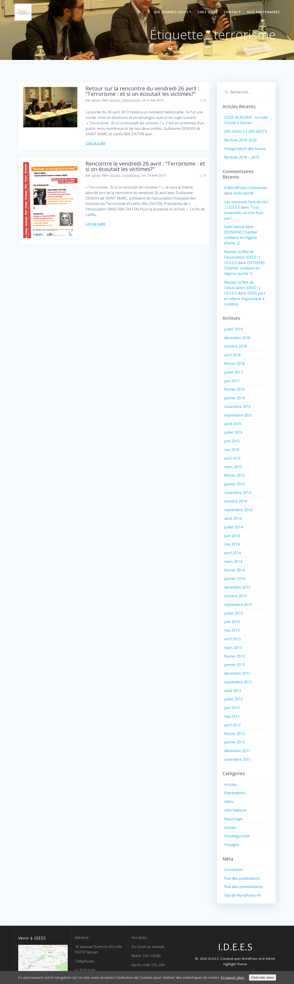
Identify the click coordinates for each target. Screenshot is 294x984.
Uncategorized (236, 835)
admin (95, 100)
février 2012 (234, 733)
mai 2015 (231, 449)
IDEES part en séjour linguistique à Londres (244, 299)
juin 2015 (232, 440)
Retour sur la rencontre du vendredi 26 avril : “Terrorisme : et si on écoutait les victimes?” (142, 91)
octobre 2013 (235, 595)
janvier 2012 (234, 742)
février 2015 (234, 475)
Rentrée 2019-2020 (240, 140)
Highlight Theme (235, 964)
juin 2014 (232, 535)
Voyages (231, 844)
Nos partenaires (263, 12)
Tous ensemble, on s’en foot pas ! (243, 213)
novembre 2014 (237, 492)
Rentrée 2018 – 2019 (241, 157)
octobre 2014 (235, 501)
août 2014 (232, 518)
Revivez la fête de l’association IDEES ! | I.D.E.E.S (242, 257)
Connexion (233, 869)
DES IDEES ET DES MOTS (245, 131)
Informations (235, 810)
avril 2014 (232, 552)
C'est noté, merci (265, 977)
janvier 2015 (234, 484)
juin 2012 (232, 707)
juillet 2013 (233, 613)
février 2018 (234, 363)
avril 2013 (232, 638)
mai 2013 (231, 630)
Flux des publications (242, 878)
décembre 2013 (237, 587)
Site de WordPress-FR (242, 895)
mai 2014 (231, 544)
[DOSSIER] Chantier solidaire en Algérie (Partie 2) (241, 238)
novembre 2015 (237, 406)
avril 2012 (232, 725)
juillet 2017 (233, 372)
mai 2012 (231, 716)
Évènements (131, 100)
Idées (228, 801)
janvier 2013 (234, 664)
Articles (115, 100)
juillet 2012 (233, 699)
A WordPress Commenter (246, 187)
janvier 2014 (234, 578)
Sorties (230, 827)
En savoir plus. (235, 977)
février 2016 (234, 389)
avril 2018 (232, 354)
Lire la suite (95, 143)
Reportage (233, 818)
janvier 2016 (234, 397)
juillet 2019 (233, 329)
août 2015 (232, 423)
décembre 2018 (237, 337)
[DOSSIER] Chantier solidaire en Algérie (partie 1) (244, 268)
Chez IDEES (208, 12)
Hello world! (243, 193)
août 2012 (232, 690)
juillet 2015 (233, 432)
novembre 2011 (237, 759)
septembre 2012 (238, 681)
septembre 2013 (238, 604)
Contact (232, 12)
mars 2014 (233, 561)
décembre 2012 (237, 673)
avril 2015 (232, 458)
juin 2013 (232, 621)
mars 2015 (233, 466)
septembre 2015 (238, 415)
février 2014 (234, 570)
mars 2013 (233, 647)
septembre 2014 (238, 509)
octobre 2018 (235, 346)
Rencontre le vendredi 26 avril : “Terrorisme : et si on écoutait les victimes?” (145, 166)
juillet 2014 (233, 527)
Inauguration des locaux (245, 148)
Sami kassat (234, 226)
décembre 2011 (237, 750)
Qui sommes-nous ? (172, 12)
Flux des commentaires (243, 886)
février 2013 (234, 656)
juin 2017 (232, 380)
